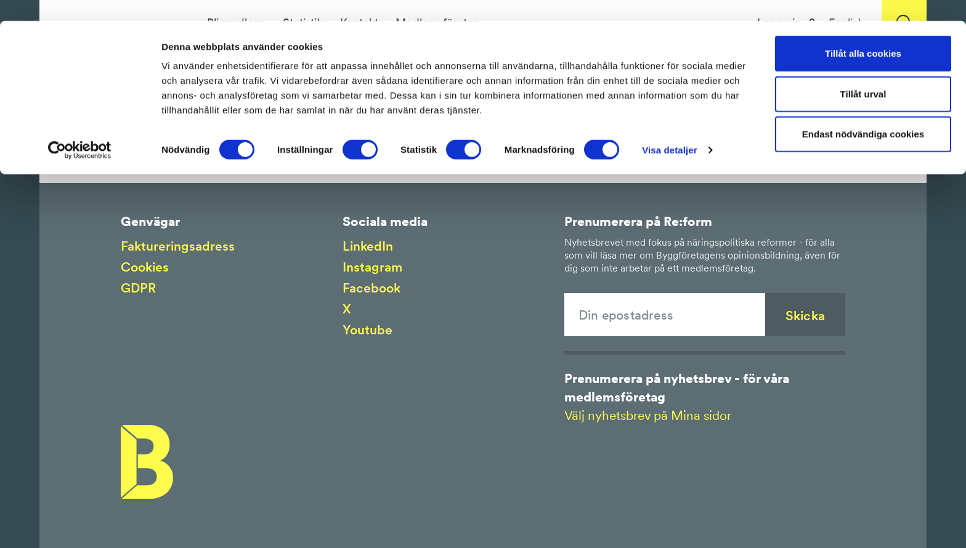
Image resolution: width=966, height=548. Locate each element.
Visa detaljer (669, 129)
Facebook (371, 288)
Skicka (805, 315)
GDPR (138, 288)
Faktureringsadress (178, 246)
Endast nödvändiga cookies (863, 113)
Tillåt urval (863, 73)
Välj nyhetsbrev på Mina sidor (647, 415)
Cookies (145, 267)
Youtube (367, 329)
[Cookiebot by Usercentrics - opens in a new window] (80, 129)
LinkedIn (368, 246)
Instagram (372, 267)
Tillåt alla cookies (863, 32)
